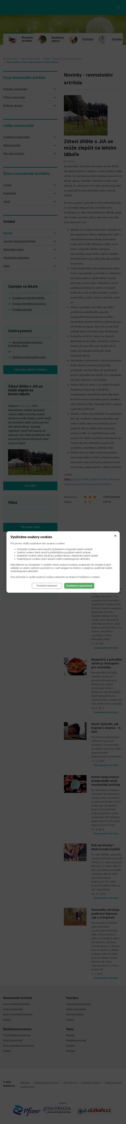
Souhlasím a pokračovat (79, 585)
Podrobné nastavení (47, 585)
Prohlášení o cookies (88, 577)
